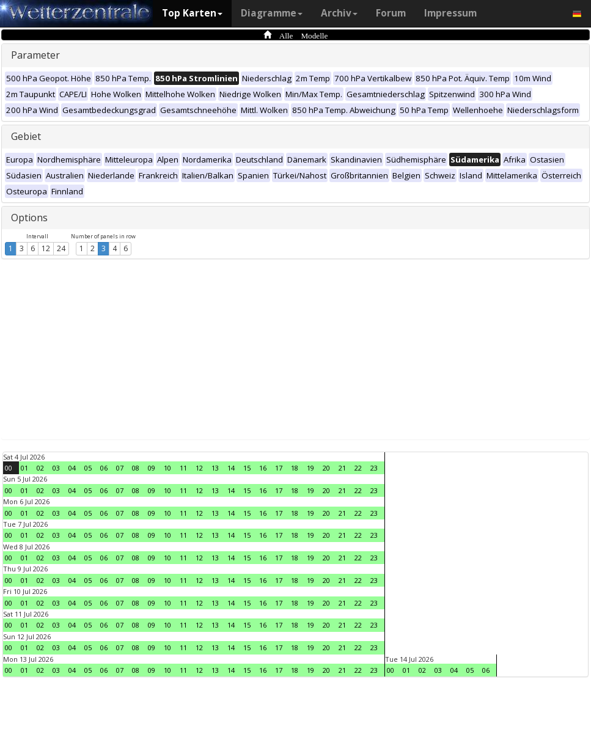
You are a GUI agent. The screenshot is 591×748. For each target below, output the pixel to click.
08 (135, 467)
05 (88, 467)
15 (247, 467)
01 (24, 467)
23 (374, 467)
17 (278, 467)
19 (310, 467)
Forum (391, 13)
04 (72, 467)
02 (40, 467)
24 (61, 248)
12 (46, 248)
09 (151, 467)
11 (183, 467)
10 (167, 467)
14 (231, 467)
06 (104, 467)
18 (294, 467)
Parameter (35, 55)
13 (215, 467)
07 (119, 467)
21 (342, 467)
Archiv (339, 13)
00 (8, 467)
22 (358, 467)
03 (56, 467)
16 (262, 467)
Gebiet (26, 136)
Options (29, 217)
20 (326, 467)
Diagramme (272, 13)
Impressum (450, 13)
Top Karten (192, 13)
